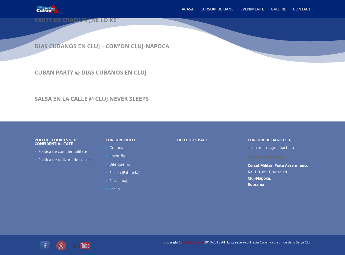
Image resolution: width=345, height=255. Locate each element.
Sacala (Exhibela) (124, 172)
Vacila (114, 188)
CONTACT (301, 9)
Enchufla (117, 155)
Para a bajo (119, 180)
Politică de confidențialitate (62, 151)
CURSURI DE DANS (217, 9)
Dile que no (119, 164)
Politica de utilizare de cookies (65, 159)
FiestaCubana (193, 242)
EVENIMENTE (252, 9)
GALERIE (278, 9)
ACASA (188, 9)
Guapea (116, 147)
